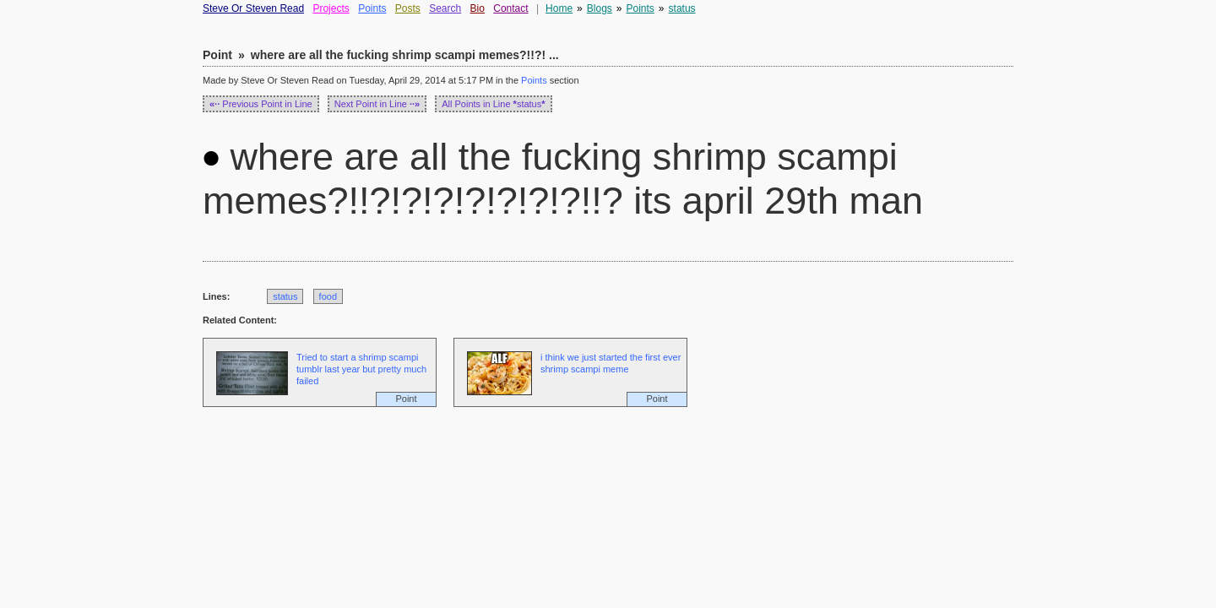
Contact (510, 8)
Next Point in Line (377, 104)
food (328, 296)
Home (559, 8)
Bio (477, 8)
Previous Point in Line (260, 104)
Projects (330, 8)
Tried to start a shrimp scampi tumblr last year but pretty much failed (361, 369)
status (682, 8)
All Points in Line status (493, 104)
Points (372, 8)
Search (445, 8)
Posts (408, 8)
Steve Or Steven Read (253, 8)
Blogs (599, 8)
